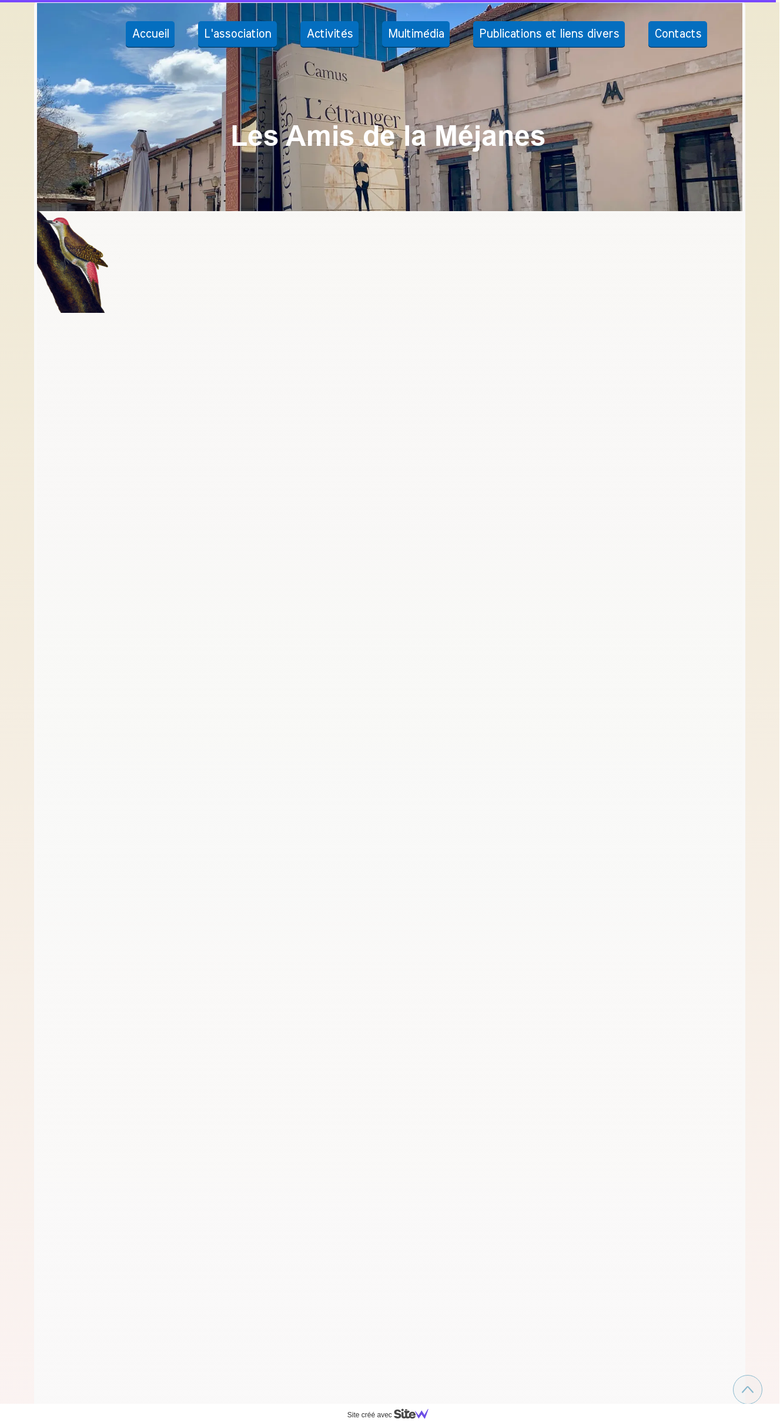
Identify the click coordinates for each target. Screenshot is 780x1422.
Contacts (677, 34)
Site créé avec (392, 1415)
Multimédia (416, 34)
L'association (237, 34)
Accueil (150, 34)
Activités (329, 34)
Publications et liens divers (549, 34)
